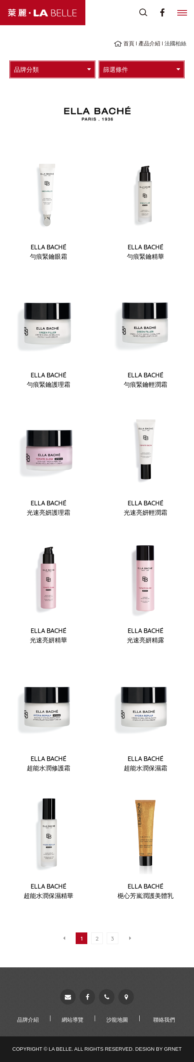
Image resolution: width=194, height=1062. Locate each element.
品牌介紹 (28, 1019)
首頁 (128, 43)
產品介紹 (149, 43)
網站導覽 (72, 1019)
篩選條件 (141, 69)
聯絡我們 (164, 1019)
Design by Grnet (158, 1049)
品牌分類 (52, 69)
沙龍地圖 (117, 1019)
